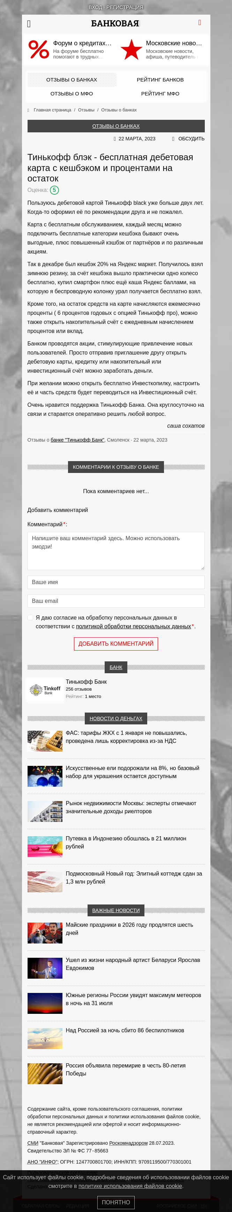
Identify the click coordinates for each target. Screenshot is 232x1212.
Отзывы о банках (71, 80)
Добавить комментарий (116, 644)
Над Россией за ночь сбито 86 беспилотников (125, 1030)
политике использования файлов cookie (130, 1186)
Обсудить (191, 138)
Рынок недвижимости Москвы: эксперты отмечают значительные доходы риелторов (131, 807)
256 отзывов (79, 689)
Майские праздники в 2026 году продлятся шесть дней (129, 929)
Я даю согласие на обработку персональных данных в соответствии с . (116, 623)
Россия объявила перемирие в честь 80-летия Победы (126, 1070)
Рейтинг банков (160, 80)
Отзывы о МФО (72, 93)
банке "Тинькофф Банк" (77, 440)
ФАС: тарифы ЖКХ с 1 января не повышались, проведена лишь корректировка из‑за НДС (126, 737)
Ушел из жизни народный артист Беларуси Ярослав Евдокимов (133, 964)
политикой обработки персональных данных (133, 626)
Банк (116, 667)
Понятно (116, 1202)
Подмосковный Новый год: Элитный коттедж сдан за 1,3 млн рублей (134, 878)
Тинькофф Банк (86, 682)
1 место (93, 696)
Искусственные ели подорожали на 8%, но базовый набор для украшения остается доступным (133, 772)
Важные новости (116, 910)
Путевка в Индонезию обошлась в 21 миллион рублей (126, 842)
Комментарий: (47, 524)
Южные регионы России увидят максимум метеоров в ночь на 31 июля (133, 999)
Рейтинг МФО (160, 93)
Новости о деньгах (116, 718)
